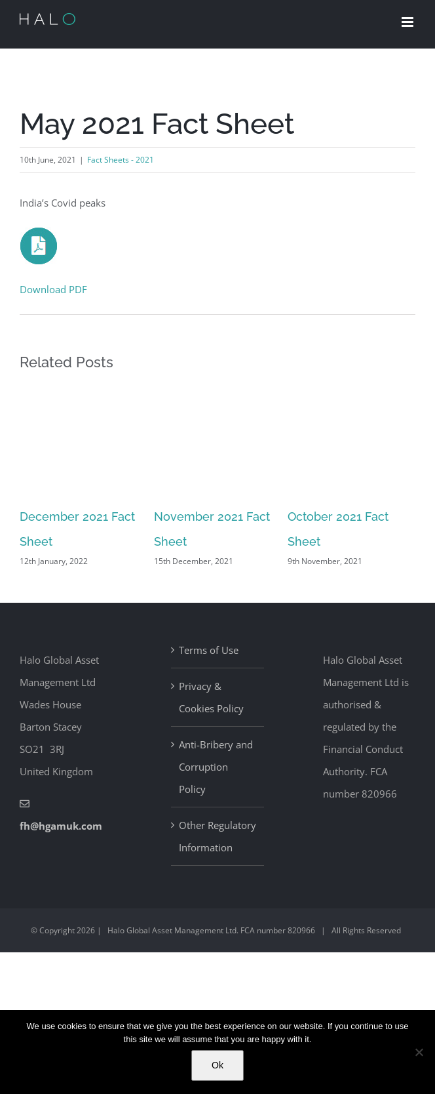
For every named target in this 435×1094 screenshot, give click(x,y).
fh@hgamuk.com (61, 825)
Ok (217, 1065)
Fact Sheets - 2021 (120, 159)
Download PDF (53, 289)
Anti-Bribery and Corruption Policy (216, 767)
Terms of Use (208, 650)
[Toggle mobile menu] (408, 22)
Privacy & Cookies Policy (211, 697)
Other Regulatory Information (217, 836)
